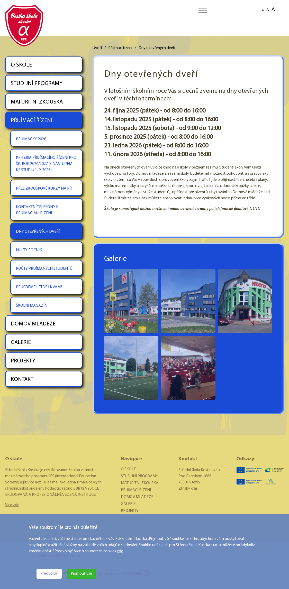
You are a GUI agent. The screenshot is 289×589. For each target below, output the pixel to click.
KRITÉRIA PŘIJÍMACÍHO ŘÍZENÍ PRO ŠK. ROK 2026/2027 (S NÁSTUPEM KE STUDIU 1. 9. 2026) (46, 164)
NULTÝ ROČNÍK (29, 250)
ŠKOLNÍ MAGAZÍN (31, 306)
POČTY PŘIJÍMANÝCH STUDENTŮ (44, 269)
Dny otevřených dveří (157, 48)
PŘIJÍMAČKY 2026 (31, 139)
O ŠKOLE (21, 65)
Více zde (12, 505)
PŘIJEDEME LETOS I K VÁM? (39, 287)
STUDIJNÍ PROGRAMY (36, 84)
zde (120, 551)
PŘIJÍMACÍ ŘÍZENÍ (31, 121)
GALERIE (21, 342)
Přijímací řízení (120, 48)
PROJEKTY (23, 361)
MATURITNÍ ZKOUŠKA (37, 102)
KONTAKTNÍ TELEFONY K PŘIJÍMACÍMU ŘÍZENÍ (37, 210)
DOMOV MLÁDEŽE (33, 324)
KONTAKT (22, 379)
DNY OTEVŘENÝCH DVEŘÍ (38, 232)
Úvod (97, 48)
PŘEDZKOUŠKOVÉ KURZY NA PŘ (44, 188)
